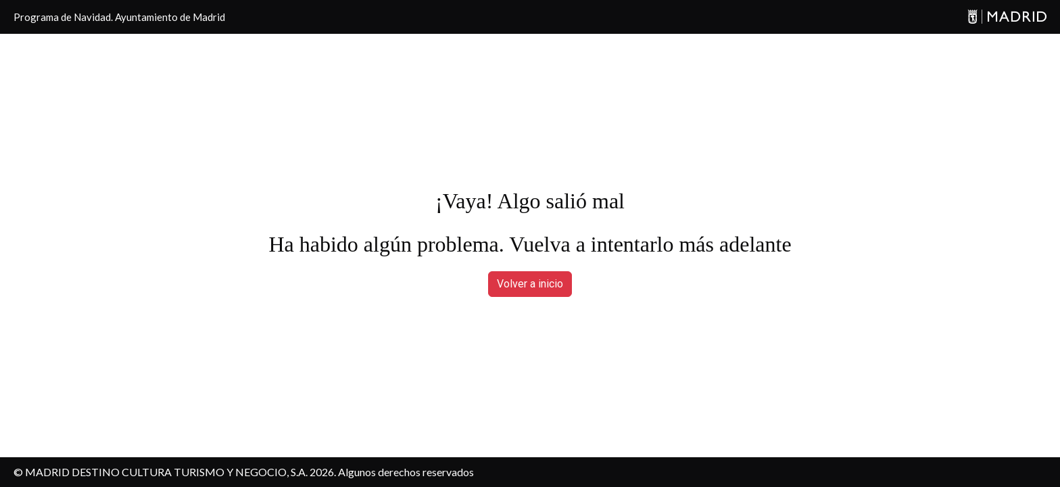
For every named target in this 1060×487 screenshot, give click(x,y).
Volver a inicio (530, 283)
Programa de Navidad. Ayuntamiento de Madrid (119, 16)
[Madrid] (1006, 17)
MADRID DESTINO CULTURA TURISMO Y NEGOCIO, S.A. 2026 (179, 471)
